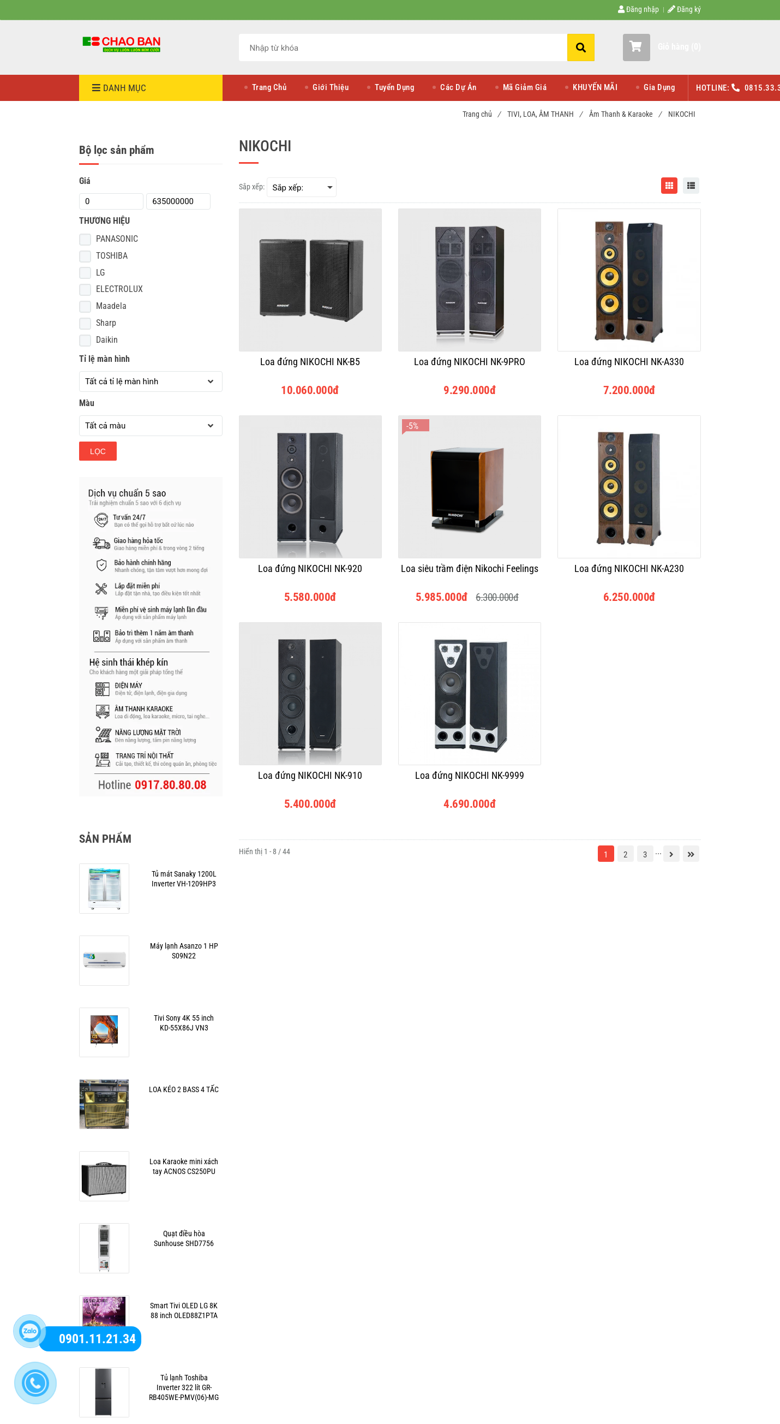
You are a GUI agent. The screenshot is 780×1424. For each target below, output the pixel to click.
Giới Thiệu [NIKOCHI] (331, 87)
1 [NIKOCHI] (606, 855)
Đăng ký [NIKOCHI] (684, 9)
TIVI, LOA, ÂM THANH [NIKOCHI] (544, 114)
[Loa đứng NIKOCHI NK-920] (310, 573)
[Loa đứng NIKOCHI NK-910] (310, 780)
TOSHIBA (112, 256)
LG (100, 272)
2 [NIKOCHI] (625, 855)
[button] (662, 47)
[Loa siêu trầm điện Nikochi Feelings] (469, 573)
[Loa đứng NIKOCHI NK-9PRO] (469, 367)
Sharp (106, 323)
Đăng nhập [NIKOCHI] (638, 9)
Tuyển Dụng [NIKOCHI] (394, 87)
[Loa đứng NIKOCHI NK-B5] (310, 367)
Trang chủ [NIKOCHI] (481, 114)
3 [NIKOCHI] (645, 855)
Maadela (111, 306)
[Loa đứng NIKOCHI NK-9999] (469, 780)
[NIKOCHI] (122, 43)
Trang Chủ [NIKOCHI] (269, 87)
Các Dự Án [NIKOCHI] (458, 87)
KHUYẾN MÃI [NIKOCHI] (595, 87)
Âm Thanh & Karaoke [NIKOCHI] (625, 114)
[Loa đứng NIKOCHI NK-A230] (629, 573)
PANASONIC (117, 239)
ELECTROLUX (119, 289)
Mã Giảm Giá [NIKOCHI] (525, 87)
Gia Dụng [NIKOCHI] (659, 87)
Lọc (98, 451)
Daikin (107, 340)
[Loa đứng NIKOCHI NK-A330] (629, 367)
